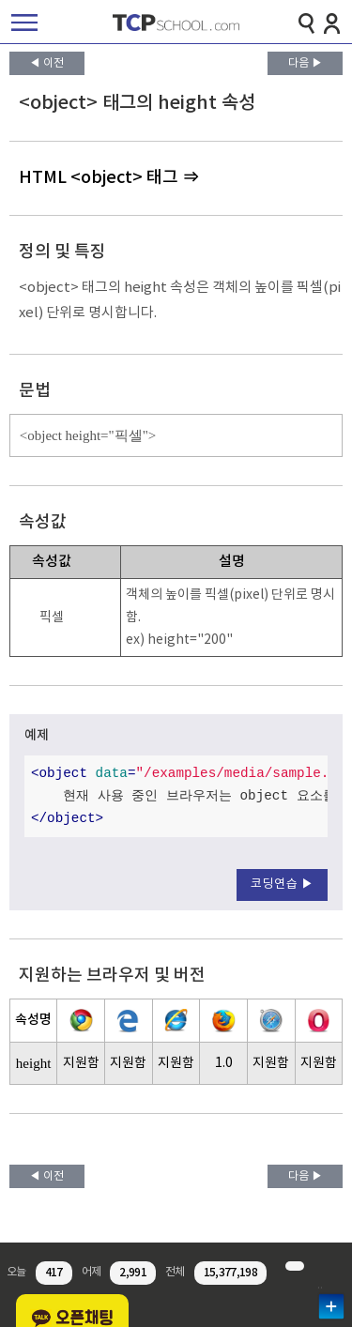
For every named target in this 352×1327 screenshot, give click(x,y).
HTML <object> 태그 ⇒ (109, 178)
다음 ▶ (305, 63)
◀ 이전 (46, 63)
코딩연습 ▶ (282, 884)
